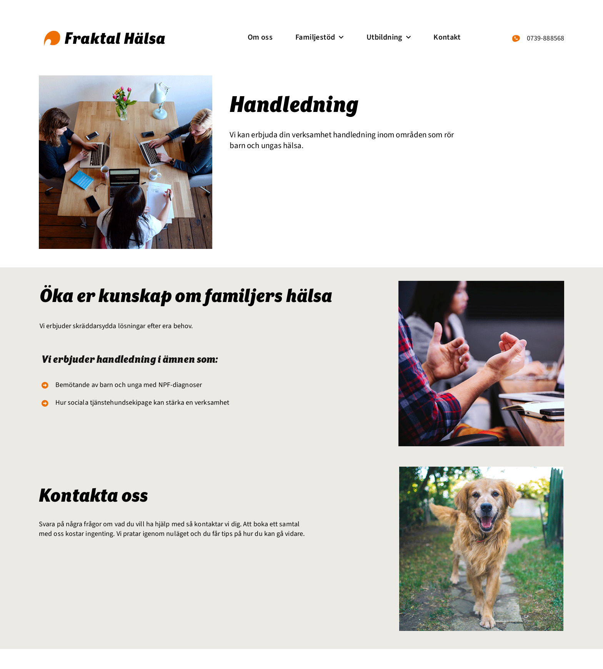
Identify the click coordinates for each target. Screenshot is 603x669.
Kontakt (446, 37)
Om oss (260, 37)
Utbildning (388, 37)
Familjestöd (319, 37)
